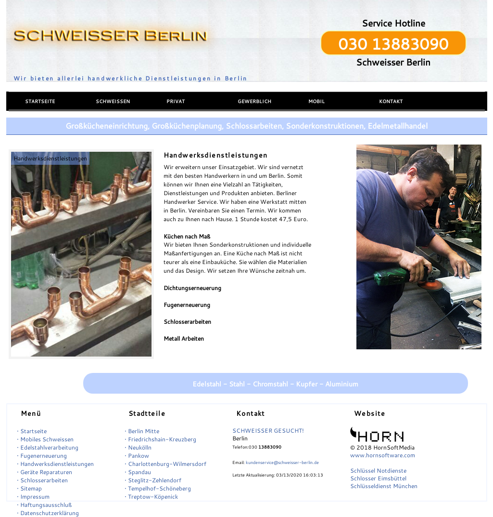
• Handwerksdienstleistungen (55, 464)
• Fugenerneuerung (42, 455)
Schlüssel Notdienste (378, 470)
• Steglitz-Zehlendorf (153, 480)
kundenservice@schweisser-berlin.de (282, 462)
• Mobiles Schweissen (45, 439)
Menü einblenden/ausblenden (44, 85)
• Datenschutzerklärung (48, 513)
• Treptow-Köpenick (151, 496)
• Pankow (137, 455)
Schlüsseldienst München (383, 486)
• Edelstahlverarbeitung (47, 447)
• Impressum (33, 496)
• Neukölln (138, 447)
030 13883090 (393, 43)
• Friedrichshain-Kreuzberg (160, 439)
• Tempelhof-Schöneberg (158, 488)
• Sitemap (29, 488)
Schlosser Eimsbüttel (378, 478)
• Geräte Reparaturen (44, 472)
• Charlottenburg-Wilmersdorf (165, 464)
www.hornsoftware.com (382, 455)
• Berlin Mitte (142, 431)
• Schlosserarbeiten (42, 480)
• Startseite (32, 431)
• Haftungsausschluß (44, 505)
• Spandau (138, 472)
